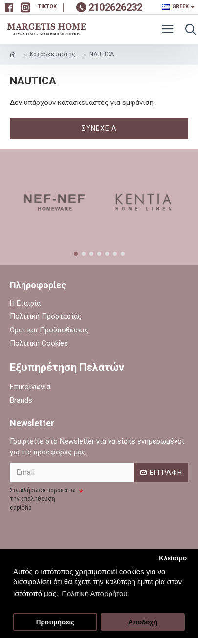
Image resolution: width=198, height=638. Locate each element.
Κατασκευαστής (52, 54)
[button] (76, 254)
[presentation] (84, 532)
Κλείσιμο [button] (173, 558)
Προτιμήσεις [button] (55, 622)
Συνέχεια (99, 128)
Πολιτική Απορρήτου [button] (94, 593)
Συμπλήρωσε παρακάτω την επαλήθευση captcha (43, 499)
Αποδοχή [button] (142, 622)
